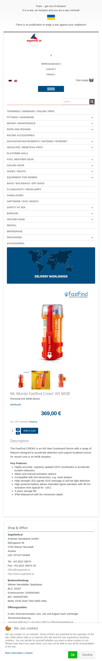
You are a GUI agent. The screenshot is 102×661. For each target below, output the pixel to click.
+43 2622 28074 (39, 622)
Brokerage (15, 231)
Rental (12, 225)
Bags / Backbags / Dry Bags (25, 183)
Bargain (12, 213)
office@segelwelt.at (19, 569)
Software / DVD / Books (23, 201)
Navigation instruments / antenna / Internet (37, 141)
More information (14, 653)
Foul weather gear (20, 159)
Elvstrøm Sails (17, 153)
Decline (87, 655)
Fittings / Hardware (20, 117)
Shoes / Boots (16, 171)
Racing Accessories (21, 135)
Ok (73, 655)
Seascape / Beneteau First (25, 147)
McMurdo (15, 404)
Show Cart (91, 80)
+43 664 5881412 (18, 622)
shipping (33, 421)
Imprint (29, 653)
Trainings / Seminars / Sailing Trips (30, 111)
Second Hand (16, 219)
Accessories (15, 243)
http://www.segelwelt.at (21, 573)
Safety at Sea (16, 207)
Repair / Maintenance (21, 123)
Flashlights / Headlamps (24, 189)
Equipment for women (22, 177)
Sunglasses (15, 195)
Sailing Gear (15, 165)
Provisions (14, 237)
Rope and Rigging (19, 129)
